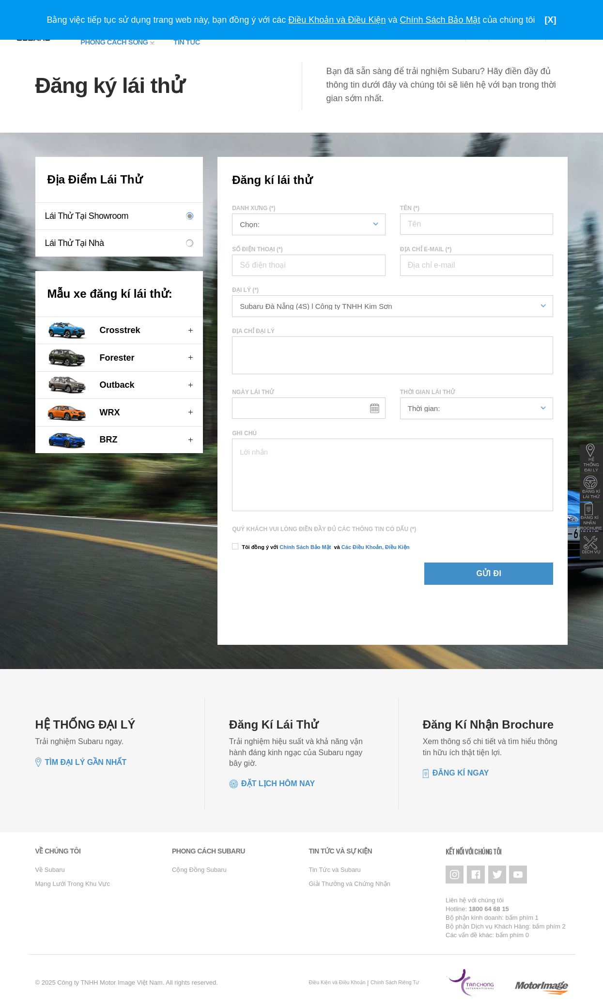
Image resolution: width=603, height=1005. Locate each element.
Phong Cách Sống (105, 40)
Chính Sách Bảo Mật (305, 543)
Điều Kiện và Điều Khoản (337, 976)
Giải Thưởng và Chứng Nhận (349, 879)
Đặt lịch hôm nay (278, 780)
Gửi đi (518, 569)
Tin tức (165, 40)
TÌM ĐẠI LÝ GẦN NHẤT (86, 758)
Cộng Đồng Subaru (199, 866)
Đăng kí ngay (461, 769)
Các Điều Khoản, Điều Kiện (375, 543)
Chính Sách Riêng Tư (395, 976)
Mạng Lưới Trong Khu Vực (72, 879)
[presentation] (288, 573)
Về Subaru (50, 866)
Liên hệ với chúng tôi (475, 894)
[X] (551, 20)
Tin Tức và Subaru (335, 866)
